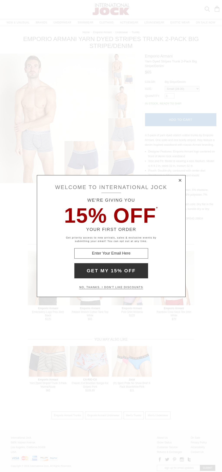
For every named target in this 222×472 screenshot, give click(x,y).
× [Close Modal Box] (180, 180)
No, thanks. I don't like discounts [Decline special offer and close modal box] (111, 287)
